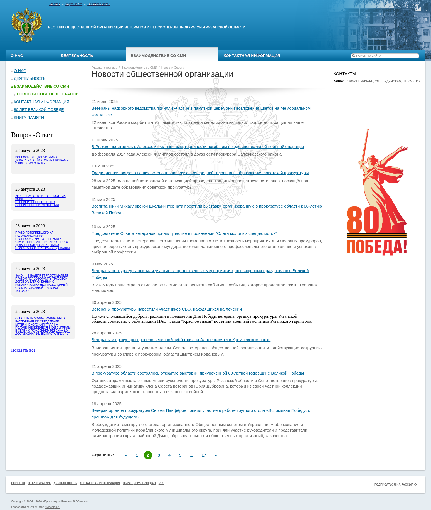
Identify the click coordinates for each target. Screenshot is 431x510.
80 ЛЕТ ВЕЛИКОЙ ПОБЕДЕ (39, 109)
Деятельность (77, 55)
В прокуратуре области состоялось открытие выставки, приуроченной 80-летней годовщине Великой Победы (198, 373)
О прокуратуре (39, 483)
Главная (54, 4)
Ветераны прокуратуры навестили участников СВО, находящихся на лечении (167, 309)
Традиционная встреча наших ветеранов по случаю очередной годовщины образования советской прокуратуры (200, 172)
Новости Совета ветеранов (47, 94)
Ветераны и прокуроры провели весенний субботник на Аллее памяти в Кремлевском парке (181, 339)
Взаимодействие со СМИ (158, 55)
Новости (18, 483)
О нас (17, 55)
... (191, 455)
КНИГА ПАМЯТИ (29, 117)
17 (203, 455)
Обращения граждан (139, 483)
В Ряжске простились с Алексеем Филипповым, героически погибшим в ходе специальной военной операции (198, 146)
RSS (161, 483)
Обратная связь (98, 4)
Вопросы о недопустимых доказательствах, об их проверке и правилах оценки (41, 160)
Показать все (23, 350)
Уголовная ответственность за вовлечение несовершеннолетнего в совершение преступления (40, 200)
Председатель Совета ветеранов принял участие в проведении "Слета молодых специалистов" (184, 233)
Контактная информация (251, 55)
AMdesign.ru (52, 507)
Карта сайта (73, 4)
